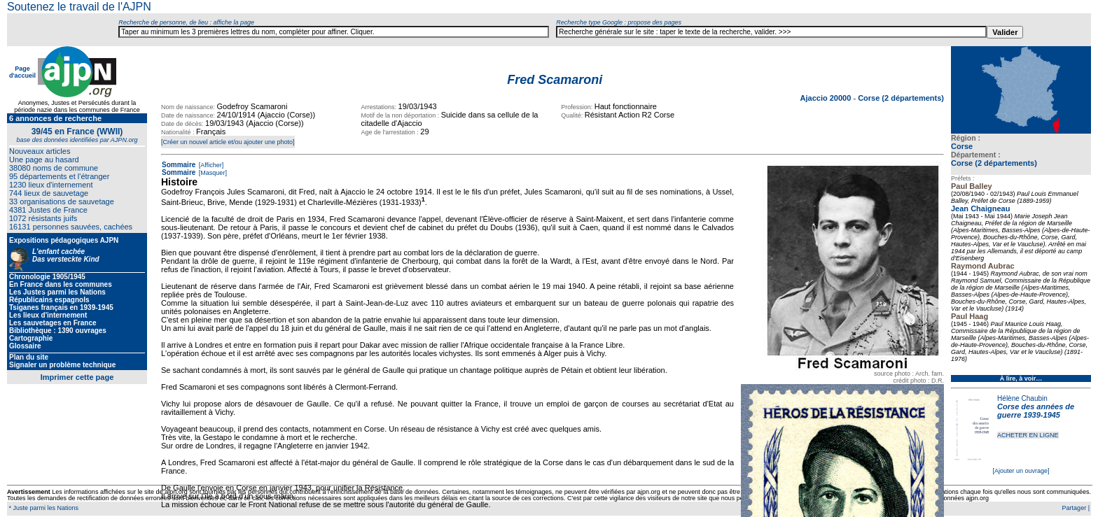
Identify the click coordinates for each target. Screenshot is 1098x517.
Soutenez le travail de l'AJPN (79, 7)
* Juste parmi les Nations (42, 507)
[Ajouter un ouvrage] (1020, 470)
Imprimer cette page (77, 377)
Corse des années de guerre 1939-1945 (1035, 410)
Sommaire (178, 165)
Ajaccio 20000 (827, 98)
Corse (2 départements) (994, 163)
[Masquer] (212, 172)
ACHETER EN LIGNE (1028, 435)
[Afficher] (210, 165)
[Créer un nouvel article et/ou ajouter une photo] (228, 142)
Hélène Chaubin (1022, 398)
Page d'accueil (22, 72)
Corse (962, 146)
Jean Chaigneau (980, 208)
